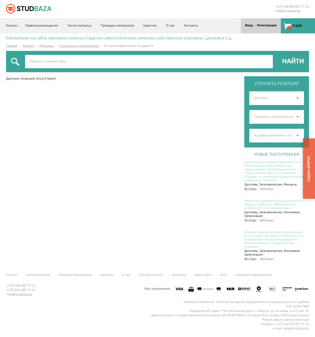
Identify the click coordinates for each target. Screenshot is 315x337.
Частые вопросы (79, 26)
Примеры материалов (117, 26)
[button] (298, 135)
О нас (170, 26)
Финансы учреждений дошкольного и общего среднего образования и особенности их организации (274, 204)
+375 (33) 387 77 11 (21, 290)
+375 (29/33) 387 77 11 (292, 7)
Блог (223, 275)
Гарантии (150, 26)
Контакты (191, 26)
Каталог (11, 26)
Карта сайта (203, 275)
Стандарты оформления (253, 275)
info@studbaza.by (288, 11)
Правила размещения (41, 26)
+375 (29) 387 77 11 (21, 286)
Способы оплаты (151, 275)
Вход (249, 25)
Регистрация (267, 25)
